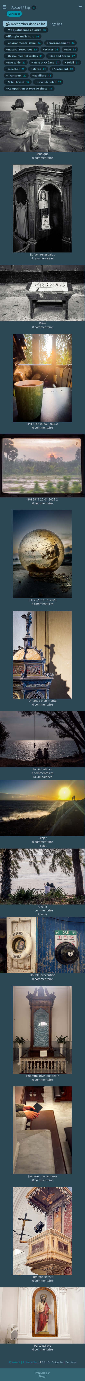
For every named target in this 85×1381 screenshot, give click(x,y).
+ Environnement (60, 43)
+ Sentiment (62, 69)
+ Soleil (72, 62)
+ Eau (70, 49)
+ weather (15, 69)
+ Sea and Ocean (61, 56)
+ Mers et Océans (45, 62)
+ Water (50, 49)
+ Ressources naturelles (24, 56)
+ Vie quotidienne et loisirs (26, 30)
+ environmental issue (23, 43)
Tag (27, 7)
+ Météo (38, 69)
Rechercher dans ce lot (28, 24)
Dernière (70, 1362)
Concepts (14, 13)
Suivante (57, 1362)
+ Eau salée (15, 62)
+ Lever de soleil (48, 82)
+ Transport (16, 75)
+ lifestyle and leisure (22, 36)
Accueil (16, 7)
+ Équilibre (41, 75)
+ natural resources (21, 49)
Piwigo (42, 1376)
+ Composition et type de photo (29, 88)
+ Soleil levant (17, 82)
